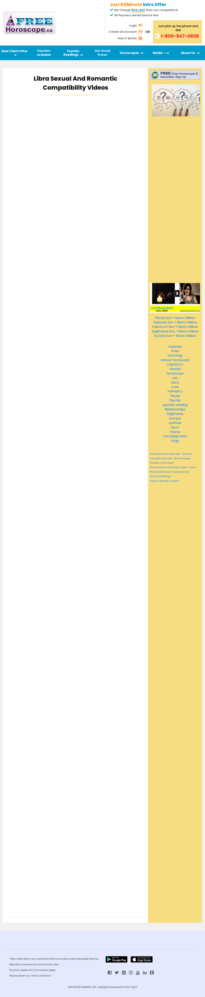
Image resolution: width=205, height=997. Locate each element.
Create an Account (123, 32)
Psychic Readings (73, 53)
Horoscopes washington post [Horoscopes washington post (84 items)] (165, 454)
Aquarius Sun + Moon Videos (175, 322)
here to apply (48, 970)
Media (161, 53)
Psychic (175, 400)
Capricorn (175, 364)
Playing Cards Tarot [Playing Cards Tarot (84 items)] (160, 472)
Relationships (175, 409)
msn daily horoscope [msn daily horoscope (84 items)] (161, 458)
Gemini (175, 369)
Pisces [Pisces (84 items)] (192, 467)
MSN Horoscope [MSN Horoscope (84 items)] (182, 458)
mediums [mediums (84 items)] (187, 454)
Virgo (175, 441)
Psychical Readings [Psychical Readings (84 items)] (160, 476)
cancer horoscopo (175, 360)
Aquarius (175, 346)
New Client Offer (14, 52)
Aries (175, 351)
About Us (190, 53)
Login (133, 25)
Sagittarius (175, 413)
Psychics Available (44, 53)
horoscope (175, 373)
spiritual (175, 422)
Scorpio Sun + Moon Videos (175, 335)
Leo (175, 378)
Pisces (175, 396)
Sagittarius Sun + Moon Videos (175, 331)
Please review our (20, 975)
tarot (175, 427)
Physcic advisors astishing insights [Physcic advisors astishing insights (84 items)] (168, 467)
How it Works (127, 38)
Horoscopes (132, 53)
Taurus (175, 431)
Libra (175, 382)
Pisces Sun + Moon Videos (175, 318)
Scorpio (175, 418)
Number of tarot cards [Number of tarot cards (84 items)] (161, 463)
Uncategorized (175, 436)
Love (175, 387)
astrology (175, 355)
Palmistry (175, 391)
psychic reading (175, 405)
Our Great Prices (102, 53)
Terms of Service (41, 975)
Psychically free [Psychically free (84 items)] (180, 472)
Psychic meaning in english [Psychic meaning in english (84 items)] (164, 481)
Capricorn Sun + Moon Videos (175, 326)
